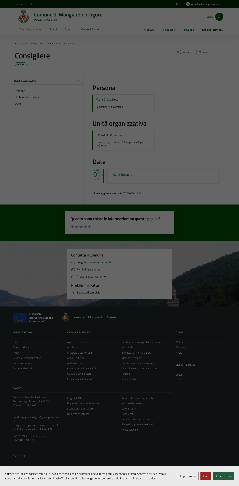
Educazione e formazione (80, 379)
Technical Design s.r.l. (35, 476)
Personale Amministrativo (27, 358)
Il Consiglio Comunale (109, 135)
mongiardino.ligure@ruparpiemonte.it (40, 417)
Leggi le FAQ (74, 398)
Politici (16, 353)
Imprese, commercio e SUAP (137, 353)
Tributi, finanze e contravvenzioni (139, 368)
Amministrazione (30, 29)
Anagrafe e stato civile (79, 353)
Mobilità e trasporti (132, 358)
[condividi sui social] (184, 52)
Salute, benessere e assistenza (138, 363)
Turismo (126, 374)
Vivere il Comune (91, 29)
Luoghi (179, 375)
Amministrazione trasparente (138, 398)
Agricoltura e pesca (77, 342)
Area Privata (19, 456)
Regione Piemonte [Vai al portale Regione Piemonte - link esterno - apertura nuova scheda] (24, 4)
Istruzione (188, 30)
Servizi (69, 29)
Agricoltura (148, 30)
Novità (53, 29)
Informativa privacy (132, 403)
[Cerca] (219, 17)
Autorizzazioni (74, 363)
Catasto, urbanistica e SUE (81, 368)
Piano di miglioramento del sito (138, 424)
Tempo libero (169, 30)
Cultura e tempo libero (79, 374)
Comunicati (182, 347)
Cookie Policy (129, 408)
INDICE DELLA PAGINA (47, 81)
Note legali (127, 414)
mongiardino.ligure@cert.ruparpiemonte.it (35, 425)
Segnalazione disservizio (80, 408)
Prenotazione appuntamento (83, 403)
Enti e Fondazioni (22, 363)
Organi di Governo (22, 347)
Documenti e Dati (22, 368)
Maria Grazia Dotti (107, 99)
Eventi (179, 380)
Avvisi (179, 353)
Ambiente (72, 347)
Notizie (179, 342)
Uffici (15, 342)
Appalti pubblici (75, 358)
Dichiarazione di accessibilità (137, 419)
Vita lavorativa (129, 379)
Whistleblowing (130, 430)
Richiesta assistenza (78, 414)
